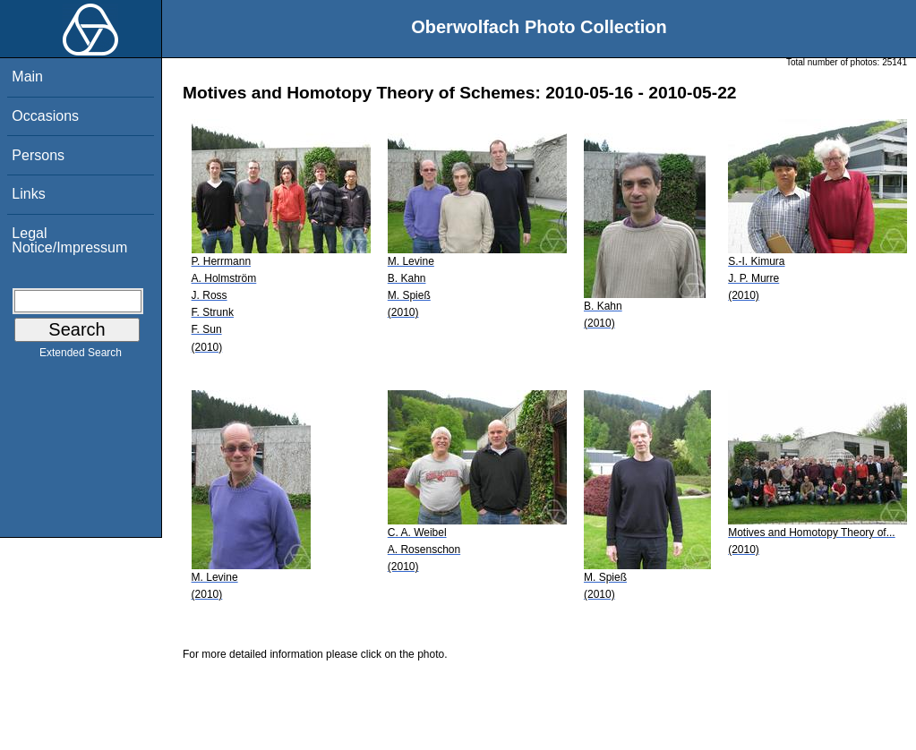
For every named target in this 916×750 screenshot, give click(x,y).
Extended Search (80, 356)
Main (27, 76)
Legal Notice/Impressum (69, 240)
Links (28, 193)
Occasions (45, 116)
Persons (38, 155)
